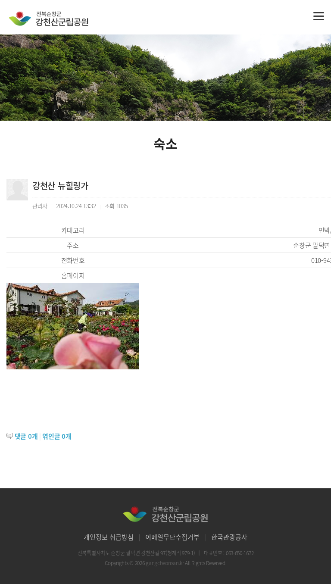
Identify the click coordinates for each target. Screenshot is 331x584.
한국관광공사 (229, 537)
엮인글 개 (56, 436)
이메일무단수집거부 (172, 537)
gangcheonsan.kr (165, 563)
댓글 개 (26, 436)
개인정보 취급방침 (109, 537)
